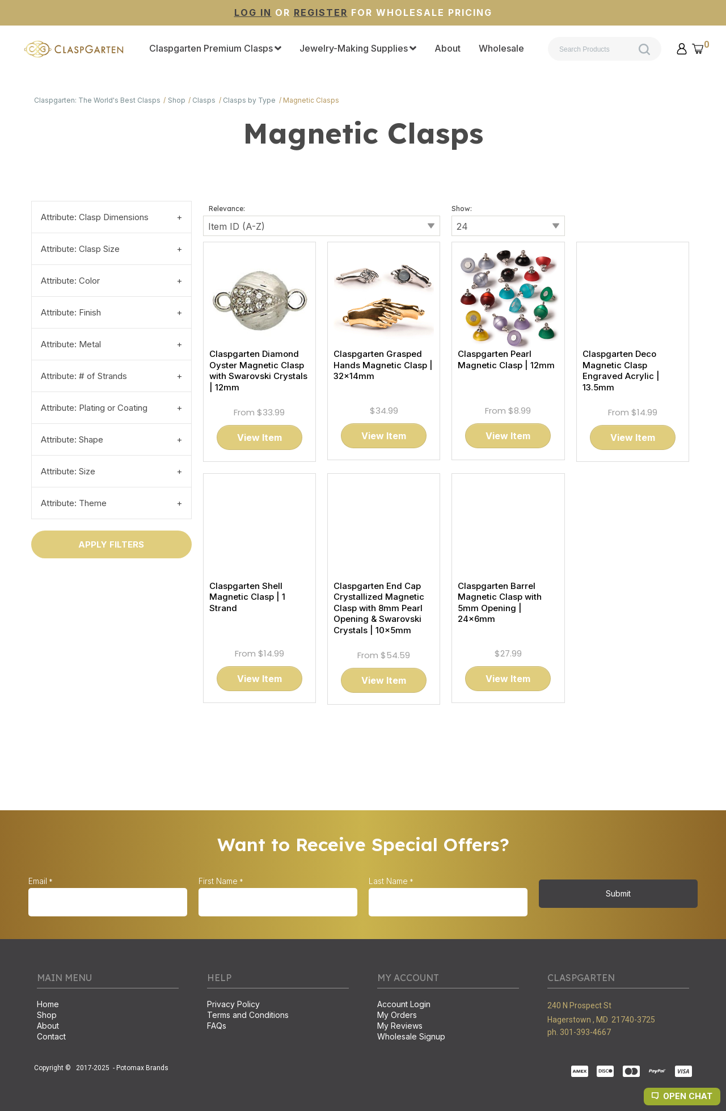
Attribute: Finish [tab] (71, 312)
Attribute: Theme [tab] (74, 503)
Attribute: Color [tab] (70, 280)
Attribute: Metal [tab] (71, 344)
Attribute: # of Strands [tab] (84, 376)
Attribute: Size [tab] (68, 471)
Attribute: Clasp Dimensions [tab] (95, 217)
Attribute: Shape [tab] (72, 439)
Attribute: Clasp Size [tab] (80, 248)
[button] (681, 48)
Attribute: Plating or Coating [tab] (94, 407)
